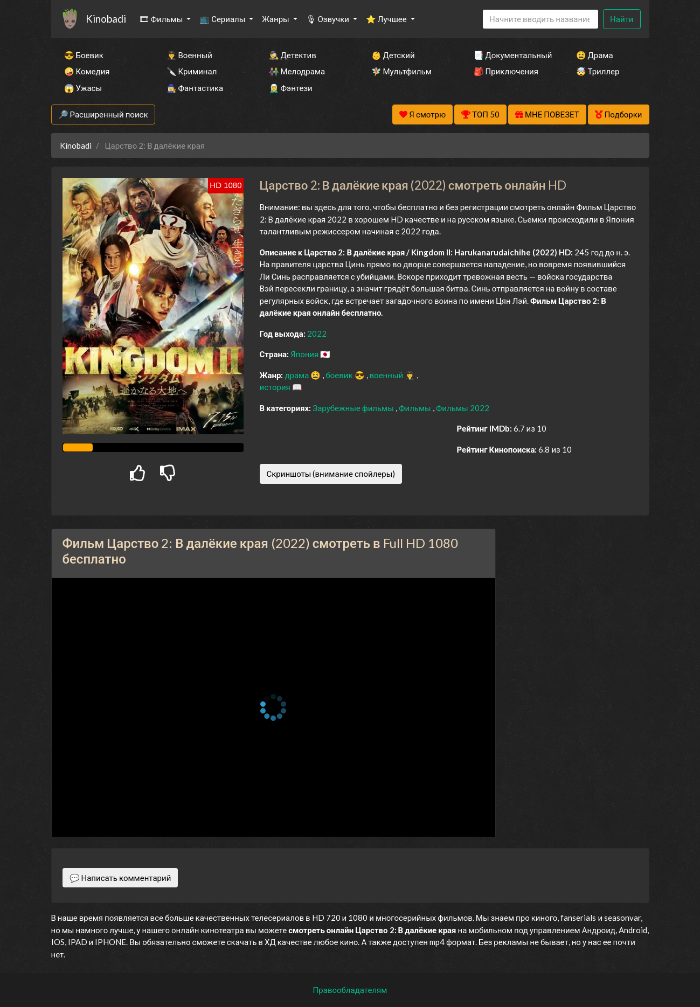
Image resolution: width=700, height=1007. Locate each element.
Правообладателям (350, 990)
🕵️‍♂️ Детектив (292, 55)
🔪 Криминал (192, 71)
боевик (339, 375)
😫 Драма (594, 55)
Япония (305, 354)
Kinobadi (106, 18)
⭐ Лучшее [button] (387, 19)
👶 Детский (393, 55)
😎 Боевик (83, 55)
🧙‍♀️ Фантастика (195, 88)
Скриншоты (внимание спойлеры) (331, 473)
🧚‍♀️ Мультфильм (401, 71)
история (276, 387)
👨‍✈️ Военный (189, 55)
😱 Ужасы (83, 88)
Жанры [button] (276, 19)
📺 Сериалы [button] (223, 19)
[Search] (540, 19)
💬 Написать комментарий (120, 878)
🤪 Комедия (87, 71)
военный (387, 375)
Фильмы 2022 (462, 408)
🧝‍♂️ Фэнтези (291, 88)
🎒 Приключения (506, 71)
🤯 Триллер (598, 71)
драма (297, 375)
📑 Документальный (510, 55)
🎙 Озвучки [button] (328, 19)
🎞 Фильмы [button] (162, 19)
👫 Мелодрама (297, 71)
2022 (317, 333)
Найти (621, 19)
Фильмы (416, 408)
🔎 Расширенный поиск (103, 114)
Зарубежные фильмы (354, 408)
